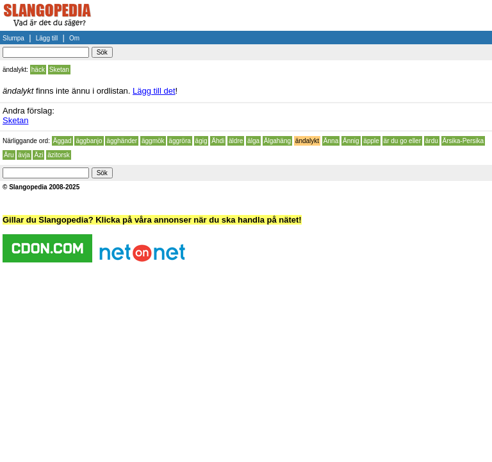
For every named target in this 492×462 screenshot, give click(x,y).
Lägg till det (154, 91)
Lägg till (47, 38)
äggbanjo (89, 140)
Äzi (38, 154)
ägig (201, 140)
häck (38, 69)
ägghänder (121, 140)
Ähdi (217, 140)
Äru (9, 154)
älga (253, 140)
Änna (331, 140)
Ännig (351, 140)
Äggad (62, 140)
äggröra (179, 140)
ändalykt (307, 140)
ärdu (431, 140)
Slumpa (13, 38)
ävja (23, 154)
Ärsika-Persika (463, 140)
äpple (371, 140)
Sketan (59, 69)
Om (74, 38)
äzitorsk (58, 154)
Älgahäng (277, 140)
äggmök (153, 140)
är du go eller (402, 140)
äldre (236, 140)
